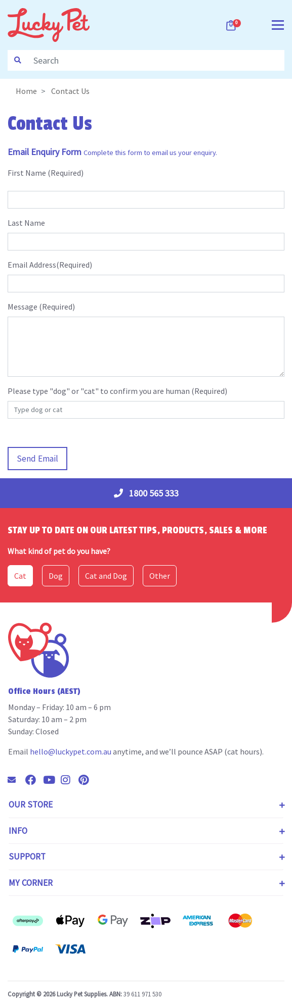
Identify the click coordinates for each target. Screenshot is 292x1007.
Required (66, 173)
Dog (56, 576)
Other (159, 576)
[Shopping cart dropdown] (231, 25)
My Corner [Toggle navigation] (31, 882)
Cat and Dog (106, 576)
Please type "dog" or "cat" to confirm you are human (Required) (117, 391)
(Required (73, 265)
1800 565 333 (146, 493)
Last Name (26, 223)
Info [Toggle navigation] (18, 830)
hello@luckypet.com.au (70, 751)
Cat (20, 576)
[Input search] (155, 60)
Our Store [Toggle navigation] (31, 804)
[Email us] (16, 780)
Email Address (32, 265)
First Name (27, 173)
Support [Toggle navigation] (27, 856)
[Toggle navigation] (277, 24)
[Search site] (18, 60)
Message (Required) (41, 306)
